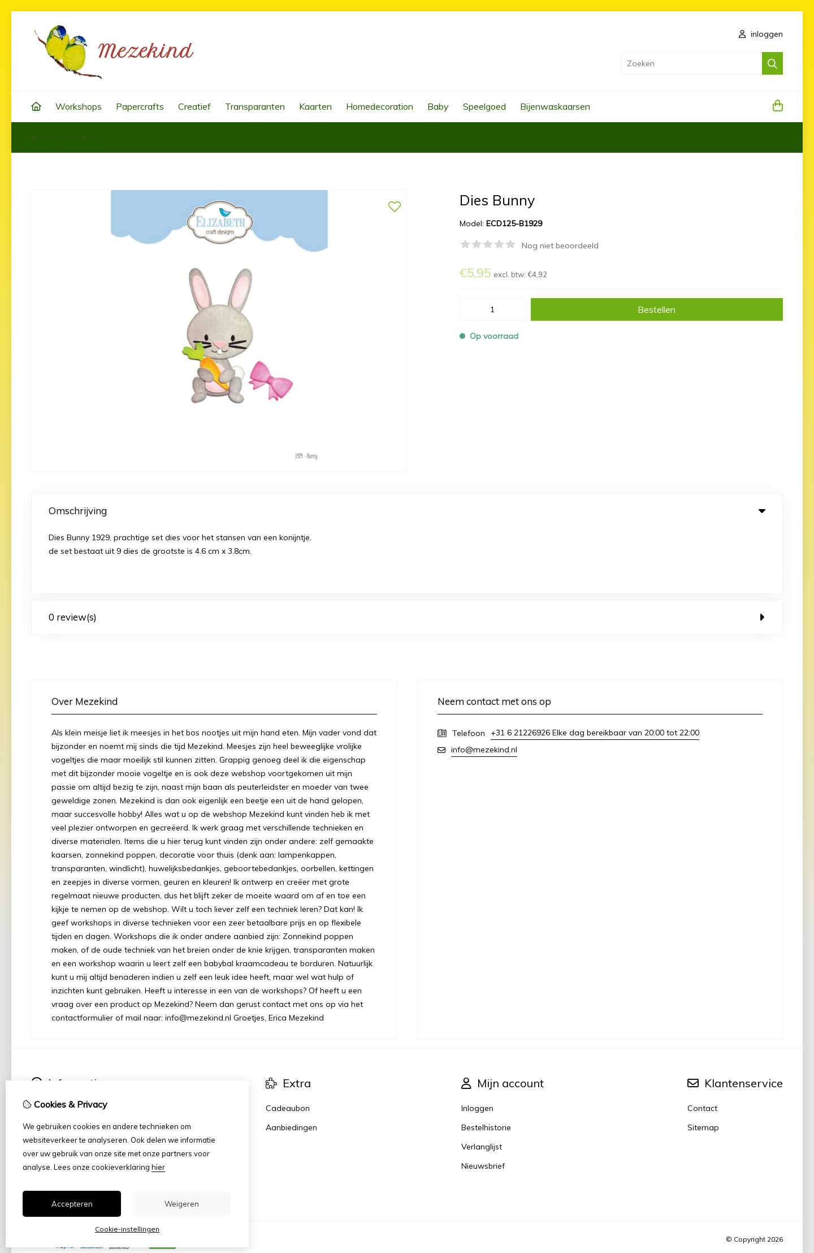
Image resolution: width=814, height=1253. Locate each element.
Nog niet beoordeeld (560, 245)
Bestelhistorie (486, 1062)
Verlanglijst (481, 1081)
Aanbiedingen (291, 1062)
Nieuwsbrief (483, 1100)
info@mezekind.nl (484, 684)
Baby (438, 106)
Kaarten (315, 106)
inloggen (761, 34)
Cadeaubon (288, 1042)
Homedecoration (379, 106)
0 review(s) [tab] (407, 551)
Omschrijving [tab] (407, 510)
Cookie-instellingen (127, 1229)
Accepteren (72, 1203)
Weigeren (181, 1203)
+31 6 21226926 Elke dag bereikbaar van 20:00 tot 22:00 (595, 667)
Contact (702, 1042)
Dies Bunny (83, 137)
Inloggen (477, 1042)
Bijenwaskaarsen (555, 106)
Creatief (194, 106)
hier (158, 1167)
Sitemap (703, 1062)
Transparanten (255, 106)
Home (42, 137)
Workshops (78, 106)
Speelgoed (484, 106)
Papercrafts (140, 106)
